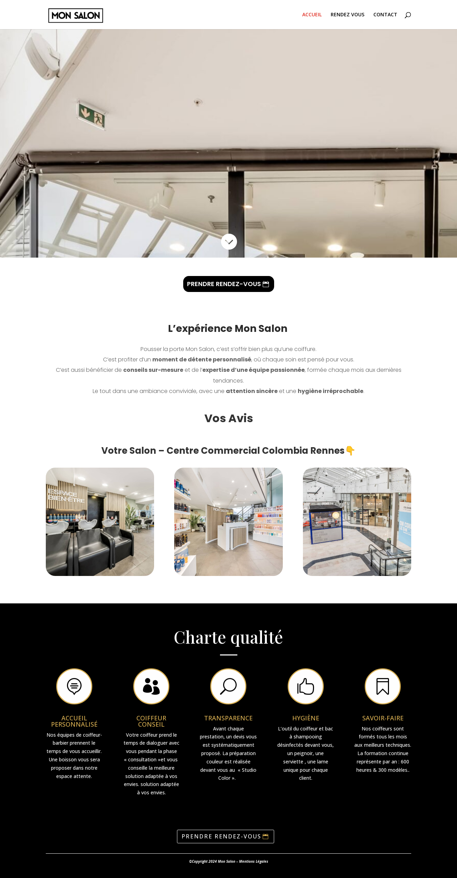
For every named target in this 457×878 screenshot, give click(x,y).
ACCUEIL (312, 15)
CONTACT (385, 15)
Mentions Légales (253, 861)
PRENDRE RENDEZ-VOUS (224, 283)
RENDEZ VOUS (347, 15)
